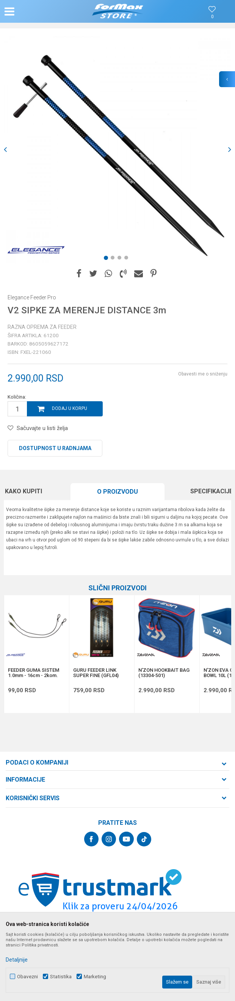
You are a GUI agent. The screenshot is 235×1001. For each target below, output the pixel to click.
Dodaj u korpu (69, 408)
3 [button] (120, 259)
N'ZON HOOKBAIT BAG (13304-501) (164, 673)
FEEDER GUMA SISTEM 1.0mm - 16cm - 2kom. (33, 673)
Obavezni (27, 976)
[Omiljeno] (212, 17)
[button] (39, 11)
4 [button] (127, 259)
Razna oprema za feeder (42, 327)
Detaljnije (17, 960)
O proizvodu (117, 491)
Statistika (61, 976)
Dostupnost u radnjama (55, 448)
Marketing (95, 976)
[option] (117, 149)
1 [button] (107, 259)
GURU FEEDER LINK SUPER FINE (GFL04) (96, 673)
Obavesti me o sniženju (202, 374)
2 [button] (114, 259)
